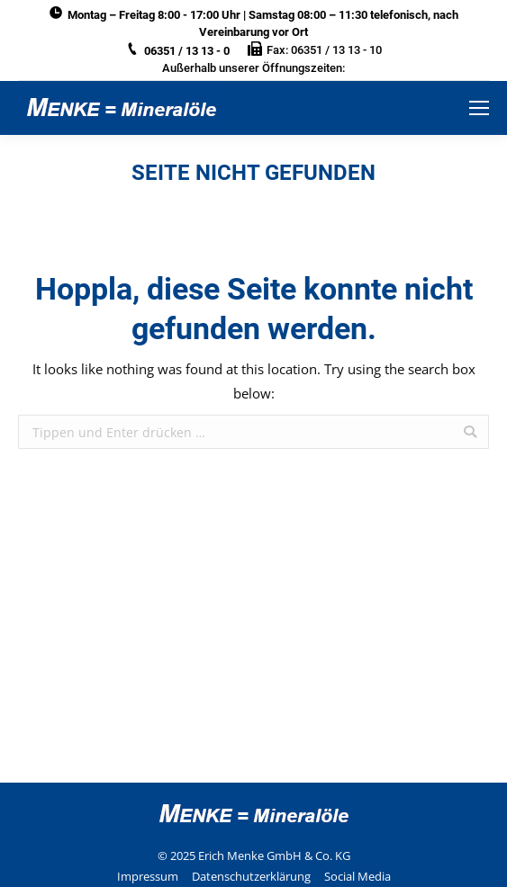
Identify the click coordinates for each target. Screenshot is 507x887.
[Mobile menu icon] (479, 108)
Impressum (147, 876)
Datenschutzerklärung (251, 876)
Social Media (357, 876)
